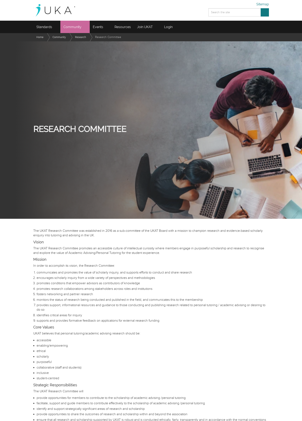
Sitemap (262, 4)
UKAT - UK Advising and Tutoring (59, 10)
